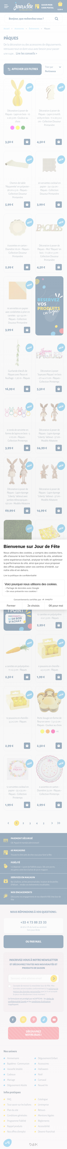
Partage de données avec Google (22, 588)
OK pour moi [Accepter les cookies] (56, 605)
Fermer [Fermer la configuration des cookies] (11, 605)
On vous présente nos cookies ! (21, 591)
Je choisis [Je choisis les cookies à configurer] (33, 605)
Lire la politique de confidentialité (20, 575)
